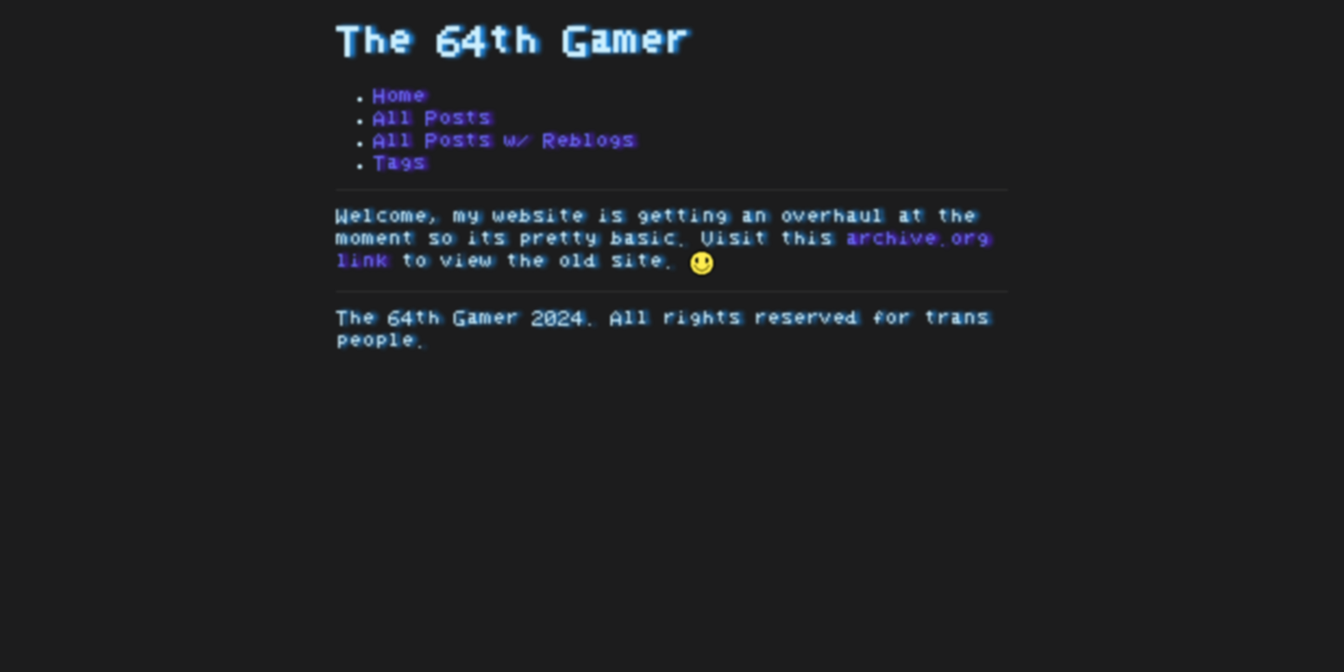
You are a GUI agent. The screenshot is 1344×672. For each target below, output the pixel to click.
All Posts (432, 118)
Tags (399, 163)
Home (399, 96)
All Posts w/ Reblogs (504, 140)
